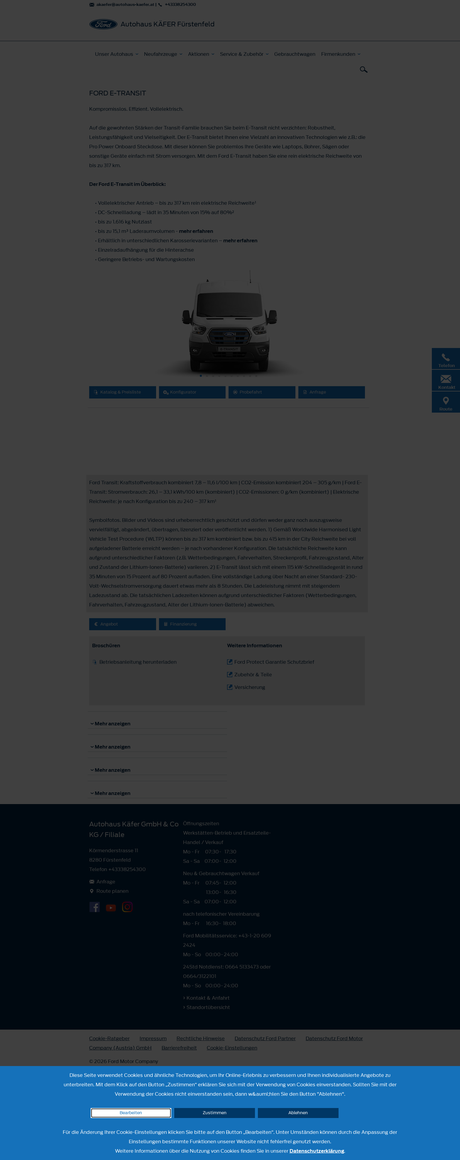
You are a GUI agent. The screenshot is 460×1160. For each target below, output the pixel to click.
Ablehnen (298, 1113)
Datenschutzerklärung (317, 1150)
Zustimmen (214, 1113)
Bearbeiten (131, 1113)
